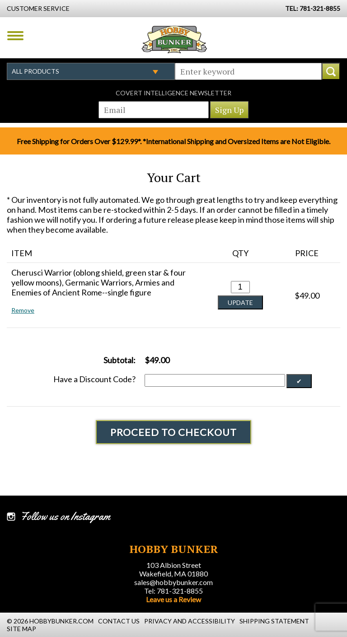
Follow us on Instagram (65, 516)
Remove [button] (22, 310)
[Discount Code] (215, 380)
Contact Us (119, 621)
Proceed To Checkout (173, 432)
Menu (15, 35)
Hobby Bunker (174, 39)
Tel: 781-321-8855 (173, 590)
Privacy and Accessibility (189, 621)
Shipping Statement (274, 621)
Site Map (21, 628)
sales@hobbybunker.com (173, 582)
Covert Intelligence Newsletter (173, 93)
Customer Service (38, 8)
